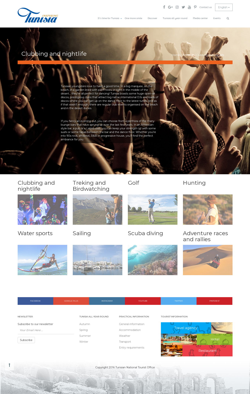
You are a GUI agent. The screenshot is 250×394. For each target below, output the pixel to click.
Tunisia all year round (175, 18)
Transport (125, 341)
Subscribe (26, 340)
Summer (85, 336)
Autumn (84, 324)
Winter (83, 341)
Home (176, 55)
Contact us (205, 7)
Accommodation (130, 330)
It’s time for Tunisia (108, 18)
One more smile (133, 18)
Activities (188, 55)
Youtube (143, 301)
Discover (152, 18)
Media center (200, 18)
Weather (124, 336)
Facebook (35, 301)
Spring (83, 330)
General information (131, 324)
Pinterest (214, 301)
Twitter (179, 301)
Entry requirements (131, 347)
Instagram (107, 301)
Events (217, 18)
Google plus (71, 301)
